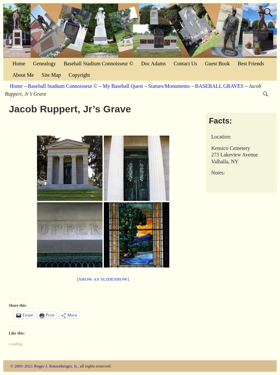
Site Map (51, 75)
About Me (23, 75)
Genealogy (44, 63)
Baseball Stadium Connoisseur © (98, 63)
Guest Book (217, 63)
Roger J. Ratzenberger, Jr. (56, 366)
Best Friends (251, 63)
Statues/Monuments (169, 86)
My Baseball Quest (123, 86)
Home (18, 63)
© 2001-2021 (21, 366)
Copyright (79, 75)
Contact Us (185, 63)
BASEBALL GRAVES (219, 86)
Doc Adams (153, 63)
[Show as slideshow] (103, 279)
